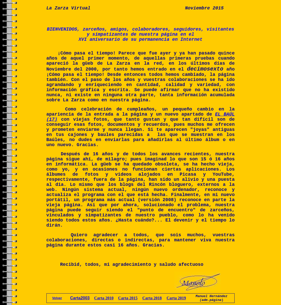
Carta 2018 (152, 298)
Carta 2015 (127, 298)
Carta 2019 (176, 298)
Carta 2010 (103, 298)
